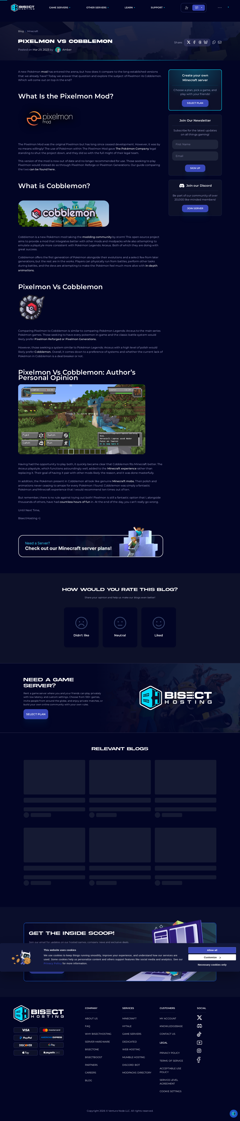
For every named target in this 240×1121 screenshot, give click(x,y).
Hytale (127, 1026)
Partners (91, 1064)
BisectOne (92, 1049)
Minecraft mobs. (123, 481)
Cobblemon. (42, 351)
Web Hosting (131, 1049)
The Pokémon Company (132, 148)
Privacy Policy (170, 1052)
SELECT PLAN (36, 714)
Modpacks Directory (137, 1072)
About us (91, 1018)
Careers (90, 1072)
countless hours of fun (75, 501)
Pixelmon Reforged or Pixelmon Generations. (65, 339)
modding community (97, 237)
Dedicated (129, 1041)
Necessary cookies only (212, 1113)
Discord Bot (131, 1064)
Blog (21, 31)
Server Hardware (97, 1041)
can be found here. (43, 169)
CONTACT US (167, 1033)
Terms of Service (171, 1060)
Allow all (212, 1099)
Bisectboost (93, 1057)
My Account (168, 1018)
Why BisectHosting (98, 1033)
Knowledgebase (171, 1026)
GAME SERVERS (58, 7)
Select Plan (195, 103)
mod (44, 71)
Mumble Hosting (133, 1057)
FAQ (87, 1026)
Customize (212, 1106)
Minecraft (129, 1018)
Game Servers (131, 1033)
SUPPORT (157, 7)
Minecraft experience (121, 468)
